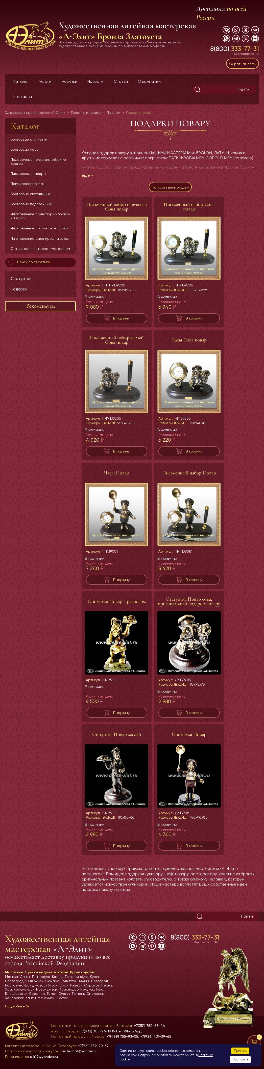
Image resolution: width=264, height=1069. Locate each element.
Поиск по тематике (28, 262)
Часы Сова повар (189, 340)
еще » (87, 175)
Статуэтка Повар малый (116, 734)
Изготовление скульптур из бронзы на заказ (40, 216)
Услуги (45, 81)
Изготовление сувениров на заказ (39, 238)
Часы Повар (116, 473)
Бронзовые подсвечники (31, 204)
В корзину (121, 318)
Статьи (121, 81)
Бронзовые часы (25, 149)
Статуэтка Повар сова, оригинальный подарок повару (189, 601)
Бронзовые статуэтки (29, 139)
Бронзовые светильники (31, 194)
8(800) (234, 48)
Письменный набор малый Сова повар (116, 340)
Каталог (21, 81)
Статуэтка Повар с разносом (117, 601)
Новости (95, 81)
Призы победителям (27, 184)
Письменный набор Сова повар (189, 206)
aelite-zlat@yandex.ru (79, 1051)
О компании (149, 81)
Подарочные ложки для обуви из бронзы (38, 161)
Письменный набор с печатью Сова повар (116, 206)
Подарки (19, 289)
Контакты (22, 96)
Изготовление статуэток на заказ (39, 228)
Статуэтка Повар (189, 734)
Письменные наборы (28, 174)
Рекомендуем (40, 306)
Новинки (69, 81)
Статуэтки (21, 278)
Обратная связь (242, 64)
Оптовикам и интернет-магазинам (40, 249)
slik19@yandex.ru (44, 1057)
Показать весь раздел (170, 187)
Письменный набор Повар (189, 473)
